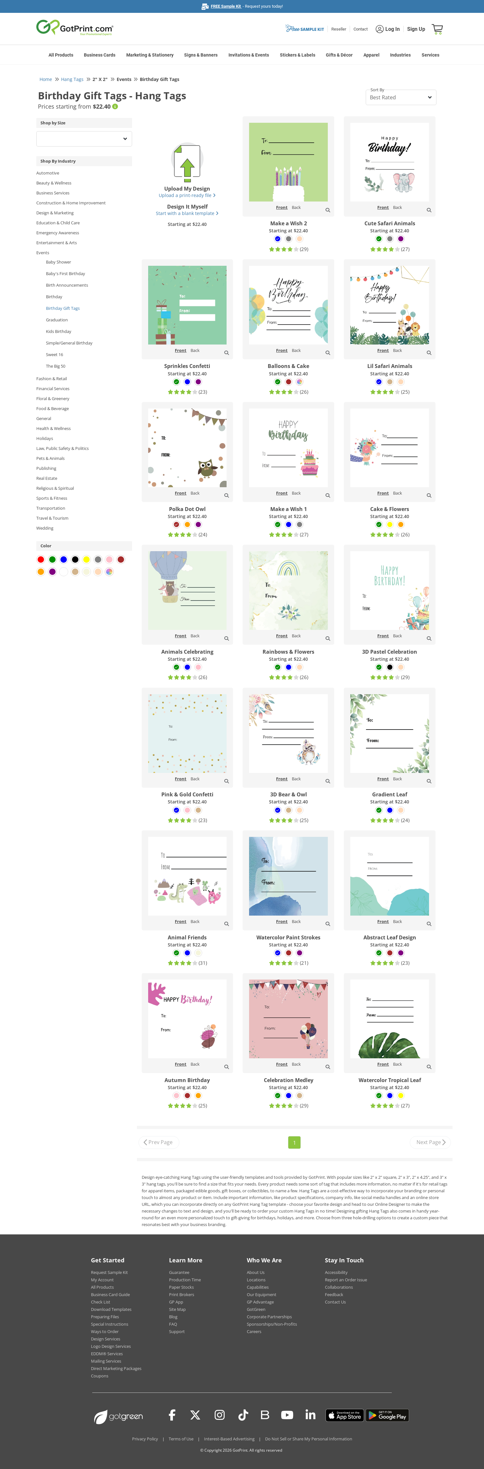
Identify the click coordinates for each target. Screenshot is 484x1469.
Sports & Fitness (51, 498)
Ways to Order (105, 1331)
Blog (173, 1317)
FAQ (173, 1324)
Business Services (52, 193)
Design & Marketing (55, 213)
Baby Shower (58, 262)
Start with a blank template (187, 213)
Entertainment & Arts (56, 243)
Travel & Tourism (52, 518)
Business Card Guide (110, 1294)
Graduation (57, 320)
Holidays (44, 438)
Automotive (47, 173)
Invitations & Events (249, 55)
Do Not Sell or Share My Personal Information (308, 1439)
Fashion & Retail (51, 378)
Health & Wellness (53, 428)
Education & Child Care (58, 223)
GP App (176, 1302)
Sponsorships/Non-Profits (272, 1324)
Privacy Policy (145, 1439)
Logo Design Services (111, 1346)
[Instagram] (219, 1415)
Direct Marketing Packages (116, 1368)
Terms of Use (181, 1439)
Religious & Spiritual (55, 488)
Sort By (377, 89)
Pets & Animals (50, 458)
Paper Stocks (181, 1287)
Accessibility (336, 1272)
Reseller (338, 29)
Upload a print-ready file (187, 195)
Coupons (99, 1376)
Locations (256, 1280)
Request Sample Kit (109, 1272)
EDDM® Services (107, 1354)
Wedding (44, 528)
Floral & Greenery (52, 398)
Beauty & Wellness (53, 183)
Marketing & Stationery (150, 55)
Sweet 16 (54, 354)
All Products (61, 55)
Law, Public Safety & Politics (62, 448)
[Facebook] (172, 1415)
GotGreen (256, 1309)
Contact (361, 29)
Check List (100, 1302)
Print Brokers (181, 1294)
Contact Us (335, 1302)
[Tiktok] (243, 1415)
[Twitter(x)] (195, 1415)
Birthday (54, 297)
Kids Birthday (58, 331)
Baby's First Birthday (65, 273)
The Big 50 (55, 366)
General (43, 418)
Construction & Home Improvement (71, 203)
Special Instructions (109, 1324)
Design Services (105, 1339)
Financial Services (52, 388)
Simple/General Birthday (69, 343)
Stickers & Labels (297, 55)
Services (430, 55)
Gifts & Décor (339, 55)
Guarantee (179, 1272)
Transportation (50, 508)
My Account (102, 1280)
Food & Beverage (52, 408)
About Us (255, 1272)
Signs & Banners (201, 55)
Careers (254, 1331)
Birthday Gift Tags (63, 308)
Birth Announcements (67, 285)
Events (42, 252)
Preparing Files (105, 1317)
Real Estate (46, 478)
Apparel (371, 55)
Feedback (334, 1294)
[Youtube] (287, 1415)
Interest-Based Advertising (229, 1439)
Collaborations (339, 1287)
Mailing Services (106, 1361)
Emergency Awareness (57, 233)
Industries (400, 55)
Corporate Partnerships (269, 1317)
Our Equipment (261, 1294)
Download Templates (111, 1309)
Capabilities (258, 1287)
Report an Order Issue (346, 1280)
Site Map (177, 1309)
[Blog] (265, 1414)
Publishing (46, 468)
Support (177, 1331)
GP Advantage (260, 1302)
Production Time (185, 1280)
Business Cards (99, 55)
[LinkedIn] (310, 1415)
